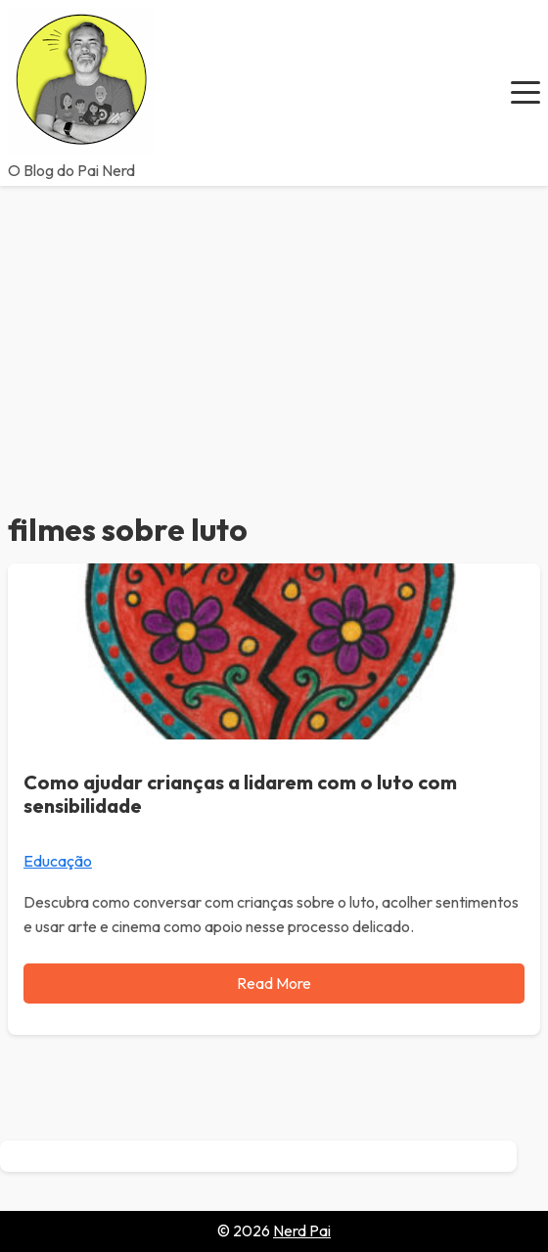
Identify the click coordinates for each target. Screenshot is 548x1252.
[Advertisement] (274, 333)
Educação (57, 861)
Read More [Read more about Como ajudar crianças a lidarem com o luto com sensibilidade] (274, 983)
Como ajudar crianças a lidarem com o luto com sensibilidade (240, 794)
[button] (525, 93)
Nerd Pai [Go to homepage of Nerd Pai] (302, 1230)
